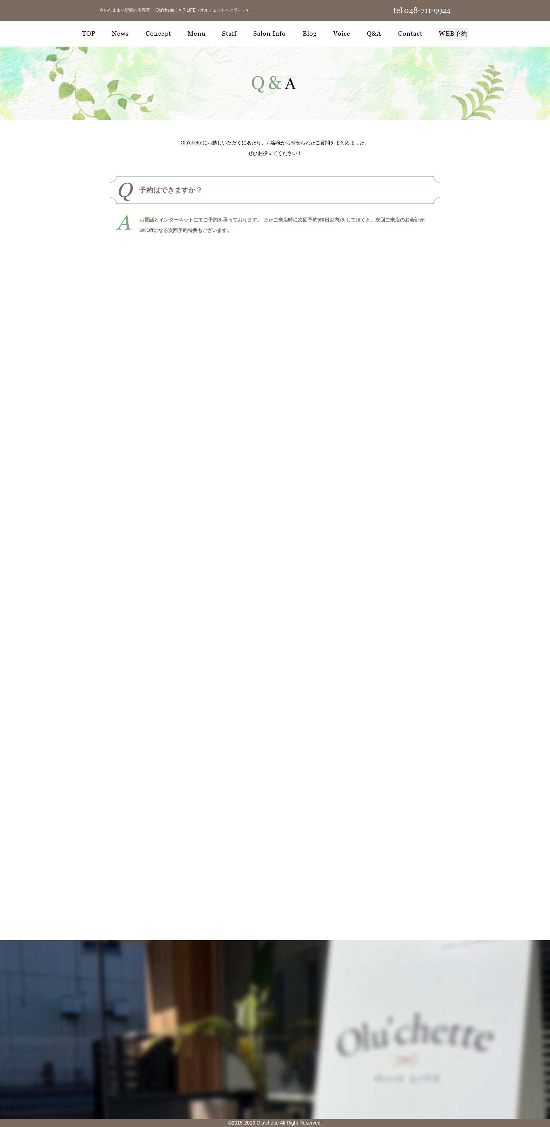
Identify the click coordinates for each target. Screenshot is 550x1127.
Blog (310, 33)
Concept (158, 33)
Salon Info (269, 33)
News (120, 33)
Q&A (374, 33)
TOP (88, 33)
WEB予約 (453, 33)
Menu (197, 33)
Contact (410, 33)
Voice (341, 33)
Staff (229, 33)
